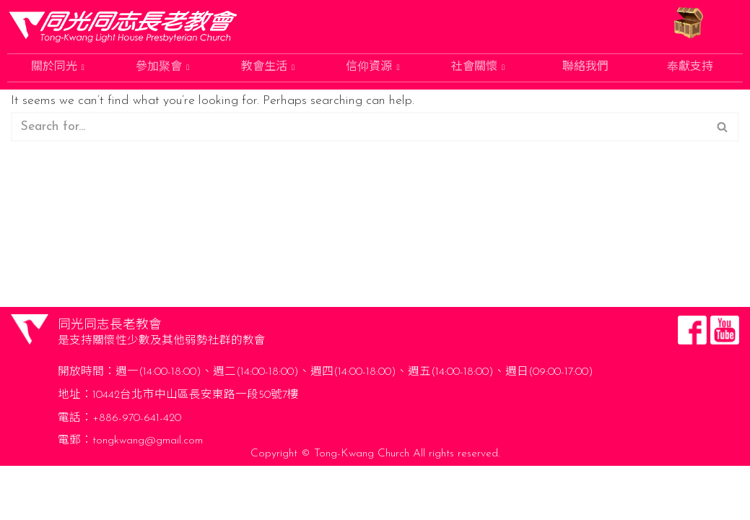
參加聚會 (162, 68)
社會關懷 (478, 68)
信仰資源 (372, 68)
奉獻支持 (690, 68)
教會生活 (268, 68)
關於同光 (57, 68)
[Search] (359, 128)
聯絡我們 (585, 68)
